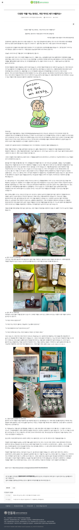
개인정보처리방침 (18, 506)
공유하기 (73, 24)
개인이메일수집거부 (41, 506)
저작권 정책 (30, 506)
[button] (8, 487)
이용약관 (8, 506)
